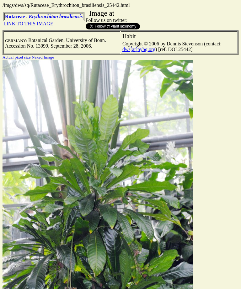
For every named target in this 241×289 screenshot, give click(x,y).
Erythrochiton (43, 16)
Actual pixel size (17, 57)
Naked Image (43, 57)
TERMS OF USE (165, 279)
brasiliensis (71, 16)
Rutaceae (15, 16)
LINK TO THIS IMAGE (28, 23)
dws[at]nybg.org (138, 49)
